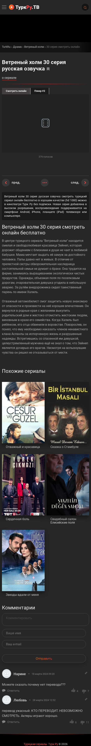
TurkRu (6, 46)
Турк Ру (53, 744)
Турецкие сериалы (35, 744)
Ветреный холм (34, 46)
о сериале (9, 78)
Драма (17, 46)
